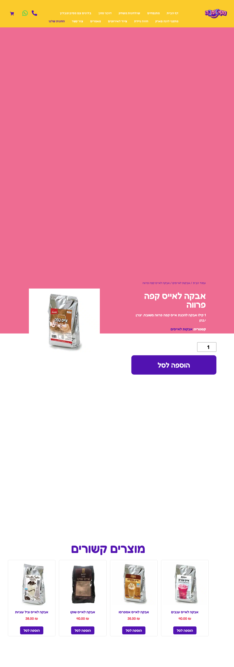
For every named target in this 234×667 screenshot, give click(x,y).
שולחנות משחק (129, 13)
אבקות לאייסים (181, 283)
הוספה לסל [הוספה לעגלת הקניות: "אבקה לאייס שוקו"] (83, 630)
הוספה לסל (174, 365)
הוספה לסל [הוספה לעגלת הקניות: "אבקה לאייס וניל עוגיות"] (32, 630)
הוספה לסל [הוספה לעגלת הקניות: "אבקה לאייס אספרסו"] (134, 630)
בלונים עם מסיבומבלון (75, 13)
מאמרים (95, 21)
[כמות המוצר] (206, 347)
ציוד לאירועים (117, 21)
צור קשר (77, 21)
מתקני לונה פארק (166, 21)
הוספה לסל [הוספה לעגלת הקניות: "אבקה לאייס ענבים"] (185, 630)
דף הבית (172, 13)
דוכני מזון (105, 13)
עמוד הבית (199, 283)
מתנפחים (153, 13)
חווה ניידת (141, 21)
